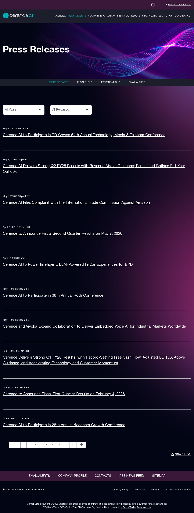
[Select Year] (24, 110)
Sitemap (159, 476)
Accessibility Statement (178, 490)
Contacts (103, 476)
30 (74, 444)
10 (60, 444)
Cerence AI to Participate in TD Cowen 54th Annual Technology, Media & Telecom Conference (84, 135)
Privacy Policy (120, 490)
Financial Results (128, 16)
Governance (182, 16)
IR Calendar (84, 82)
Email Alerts (137, 82)
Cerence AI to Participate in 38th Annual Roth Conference (53, 295)
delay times (141, 504)
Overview (60, 16)
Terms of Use (144, 507)
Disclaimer (139, 490)
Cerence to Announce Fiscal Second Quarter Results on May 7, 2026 (62, 234)
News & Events (77, 16)
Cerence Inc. (17, 490)
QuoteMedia (65, 504)
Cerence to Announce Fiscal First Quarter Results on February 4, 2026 (64, 394)
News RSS (180, 454)
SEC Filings (166, 16)
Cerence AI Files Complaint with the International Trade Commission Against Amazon (76, 203)
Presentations (110, 82)
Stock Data (149, 16)
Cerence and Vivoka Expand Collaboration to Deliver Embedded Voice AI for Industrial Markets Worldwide (94, 326)
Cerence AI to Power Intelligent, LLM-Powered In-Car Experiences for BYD (68, 264)
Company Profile (72, 476)
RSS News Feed (131, 476)
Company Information (101, 16)
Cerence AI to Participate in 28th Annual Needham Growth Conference (64, 425)
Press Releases (58, 82)
